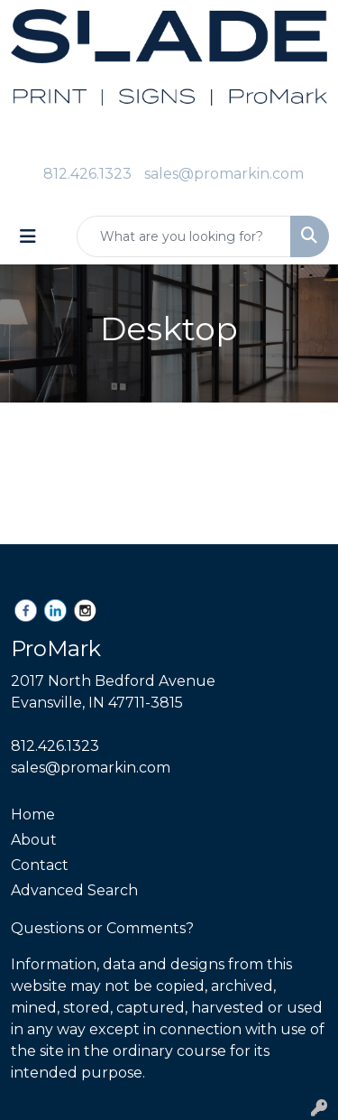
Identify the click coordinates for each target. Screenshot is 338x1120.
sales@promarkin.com (224, 173)
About (34, 839)
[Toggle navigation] (28, 236)
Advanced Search (74, 890)
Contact (40, 865)
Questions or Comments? (102, 928)
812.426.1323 (87, 173)
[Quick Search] (184, 236)
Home (33, 814)
